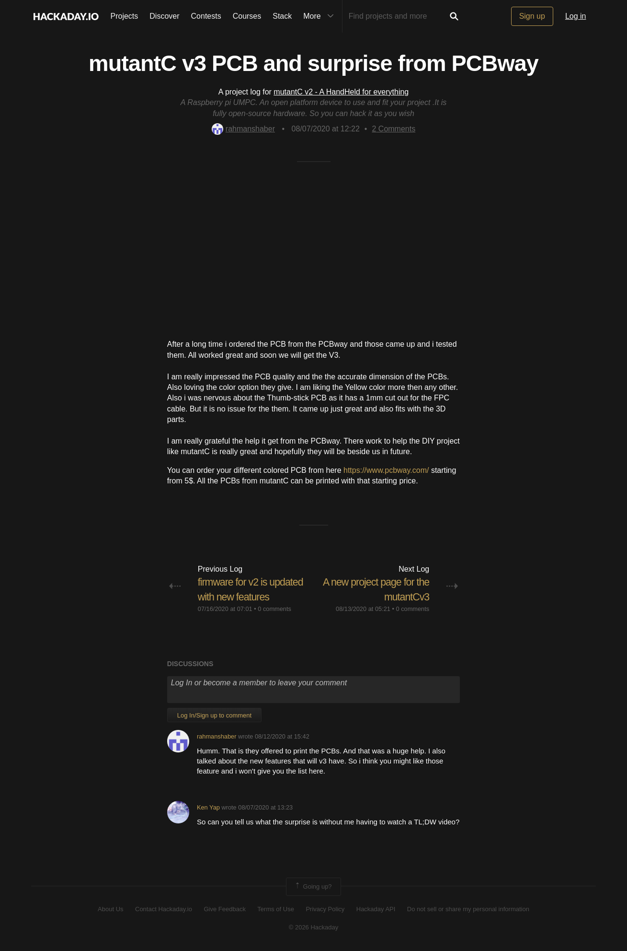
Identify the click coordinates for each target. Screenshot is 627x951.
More (320, 16)
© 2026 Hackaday (314, 927)
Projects (124, 16)
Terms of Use (275, 909)
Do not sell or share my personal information (468, 909)
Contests (206, 16)
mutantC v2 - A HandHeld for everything (341, 92)
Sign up (532, 16)
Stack (282, 16)
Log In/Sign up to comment (214, 714)
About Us (110, 909)
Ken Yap (208, 807)
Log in (575, 16)
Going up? (313, 886)
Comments (393, 129)
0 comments (274, 608)
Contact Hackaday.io (163, 909)
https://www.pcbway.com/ (386, 470)
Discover (164, 16)
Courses (247, 16)
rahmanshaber (243, 129)
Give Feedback (224, 909)
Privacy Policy (325, 909)
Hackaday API (376, 909)
